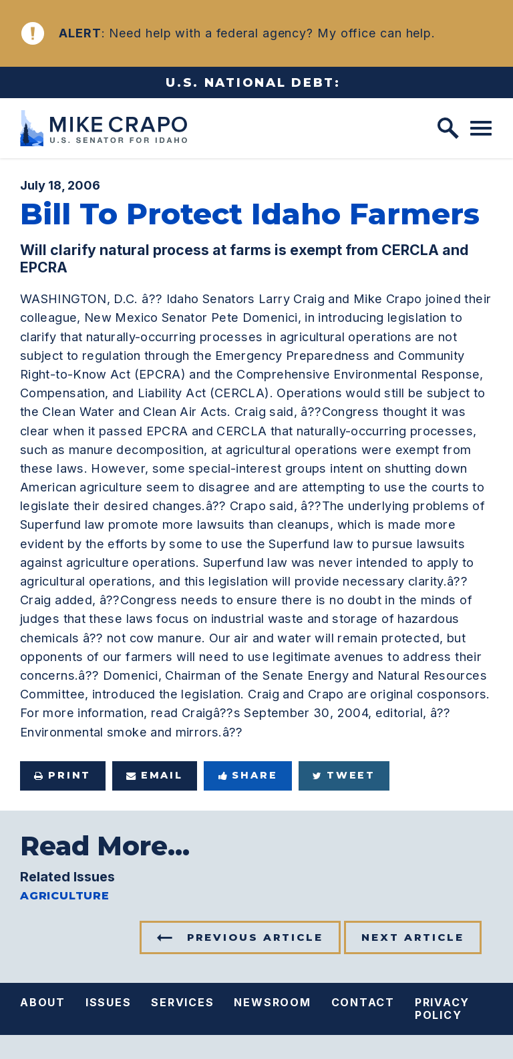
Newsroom (272, 1002)
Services (182, 1002)
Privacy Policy (442, 1009)
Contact (363, 1002)
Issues (109, 1002)
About (42, 1002)
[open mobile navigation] (481, 128)
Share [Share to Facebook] (248, 775)
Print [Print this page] (62, 775)
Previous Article (255, 937)
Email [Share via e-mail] (154, 775)
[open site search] (448, 128)
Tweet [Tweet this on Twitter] (344, 775)
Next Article (412, 937)
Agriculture (65, 896)
